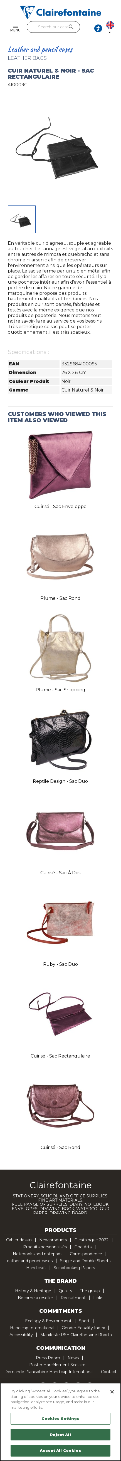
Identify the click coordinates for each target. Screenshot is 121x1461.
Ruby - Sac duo (60, 964)
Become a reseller (35, 1297)
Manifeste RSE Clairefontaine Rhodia (76, 1334)
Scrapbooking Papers (74, 1267)
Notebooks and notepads (37, 1253)
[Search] (53, 27)
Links (98, 1297)
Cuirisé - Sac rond (60, 1147)
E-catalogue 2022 (91, 1239)
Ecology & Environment (48, 1320)
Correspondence (86, 1253)
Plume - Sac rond (60, 598)
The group (90, 1290)
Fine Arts (83, 1246)
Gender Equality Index (83, 1327)
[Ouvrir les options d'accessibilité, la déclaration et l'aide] (98, 28)
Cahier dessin (19, 1239)
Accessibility (21, 1334)
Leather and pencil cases (28, 1260)
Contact (109, 1371)
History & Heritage (33, 1290)
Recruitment (73, 1297)
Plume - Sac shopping (60, 689)
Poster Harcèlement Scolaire (57, 1364)
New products (53, 1239)
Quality (65, 1290)
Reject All (60, 1434)
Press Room (48, 1357)
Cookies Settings (60, 1418)
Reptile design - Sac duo (60, 781)
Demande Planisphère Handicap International (48, 1371)
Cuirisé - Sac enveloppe (60, 506)
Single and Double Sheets (85, 1260)
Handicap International (32, 1327)
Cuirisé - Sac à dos (60, 872)
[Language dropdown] (111, 28)
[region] (60, 1422)
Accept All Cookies (60, 1450)
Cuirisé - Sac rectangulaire (60, 1056)
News (73, 1357)
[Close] (112, 1392)
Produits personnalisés (45, 1246)
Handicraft (36, 1267)
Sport (84, 1320)
